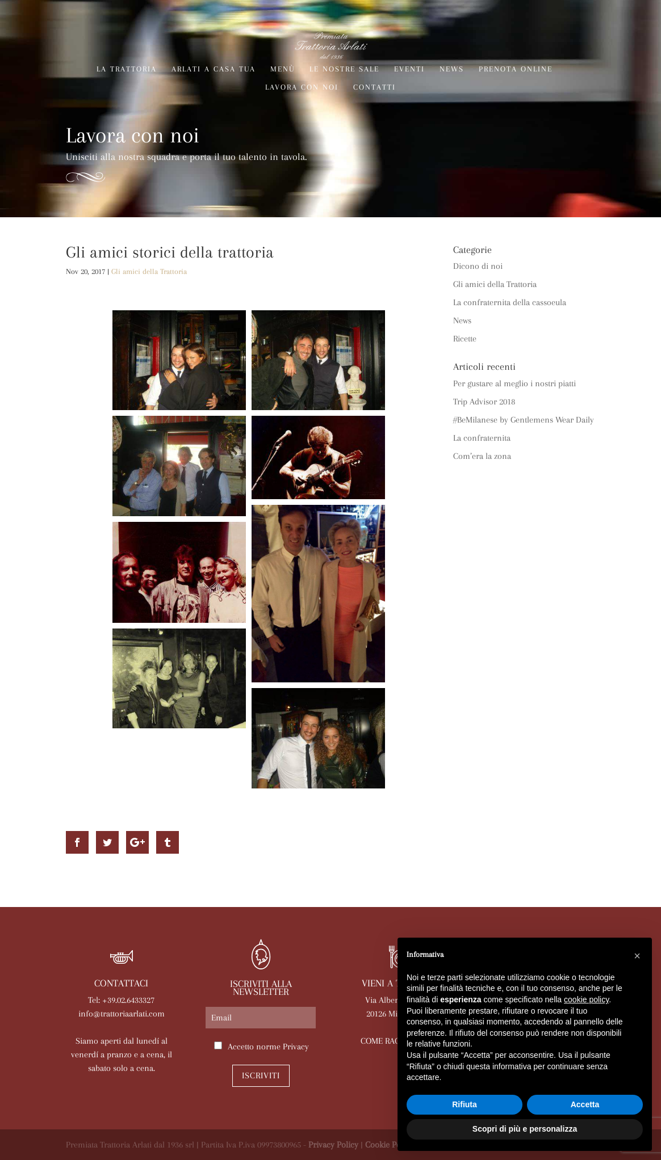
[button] (637, 956)
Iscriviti (261, 1075)
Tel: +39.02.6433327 (121, 1000)
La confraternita (482, 438)
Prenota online (516, 69)
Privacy (296, 1046)
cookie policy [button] (586, 999)
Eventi (409, 69)
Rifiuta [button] (464, 1104)
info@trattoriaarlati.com (121, 1014)
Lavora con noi (301, 87)
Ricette (464, 339)
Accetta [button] (585, 1104)
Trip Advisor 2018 (484, 401)
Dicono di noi (478, 266)
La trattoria (127, 69)
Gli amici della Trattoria (149, 271)
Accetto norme (268, 1046)
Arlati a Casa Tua (213, 69)
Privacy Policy (333, 1145)
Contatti (374, 87)
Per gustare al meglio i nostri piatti (514, 383)
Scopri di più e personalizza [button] (524, 1128)
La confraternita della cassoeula (509, 302)
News (452, 69)
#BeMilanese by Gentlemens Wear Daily (523, 420)
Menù (282, 69)
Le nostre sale (344, 69)
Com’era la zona (482, 456)
